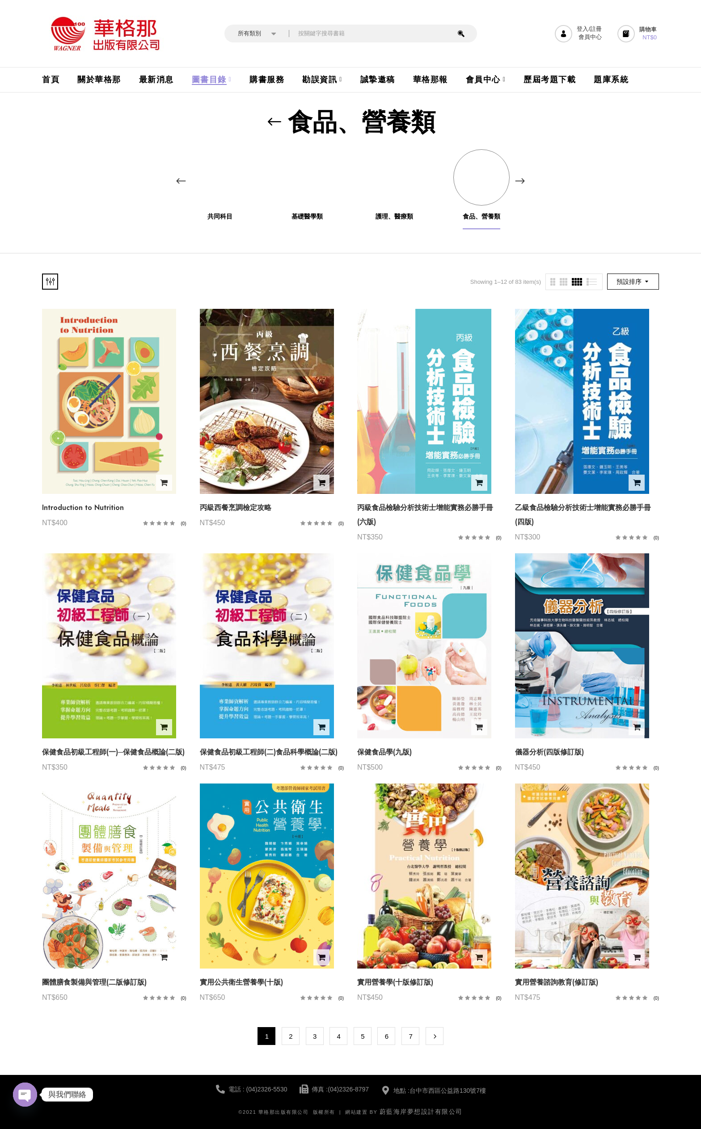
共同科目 (219, 216)
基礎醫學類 (307, 216)
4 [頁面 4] (339, 1036)
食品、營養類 (481, 216)
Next (434, 1036)
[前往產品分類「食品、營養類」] (481, 177)
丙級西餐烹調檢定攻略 (235, 507)
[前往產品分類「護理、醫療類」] (394, 177)
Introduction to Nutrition (83, 507)
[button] (638, 33)
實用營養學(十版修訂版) (395, 982)
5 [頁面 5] (362, 1036)
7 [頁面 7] (410, 1036)
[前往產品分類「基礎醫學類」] (307, 177)
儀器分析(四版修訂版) (549, 752)
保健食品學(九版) (384, 752)
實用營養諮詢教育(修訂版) (556, 982)
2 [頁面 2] (290, 1036)
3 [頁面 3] (315, 1036)
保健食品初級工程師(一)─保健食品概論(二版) (113, 752)
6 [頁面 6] (387, 1036)
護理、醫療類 (394, 216)
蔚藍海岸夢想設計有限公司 (421, 1111)
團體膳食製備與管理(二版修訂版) (94, 982)
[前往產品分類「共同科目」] (219, 177)
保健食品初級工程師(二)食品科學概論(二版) (269, 752)
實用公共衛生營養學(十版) (241, 982)
